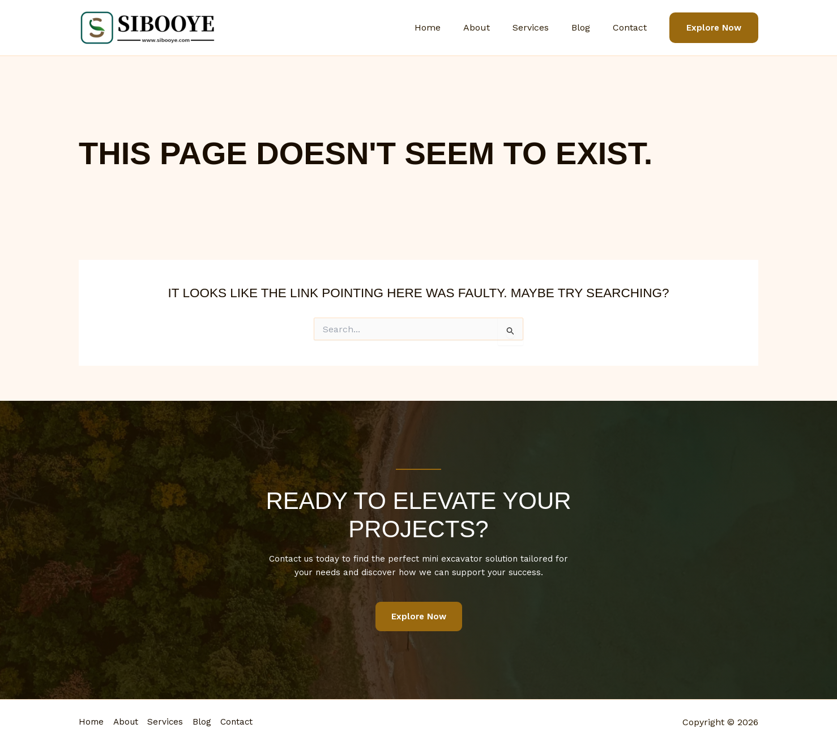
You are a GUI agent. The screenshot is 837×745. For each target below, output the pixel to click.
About (492, 27)
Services (542, 27)
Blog (587, 27)
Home (448, 27)
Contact (632, 27)
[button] (713, 28)
